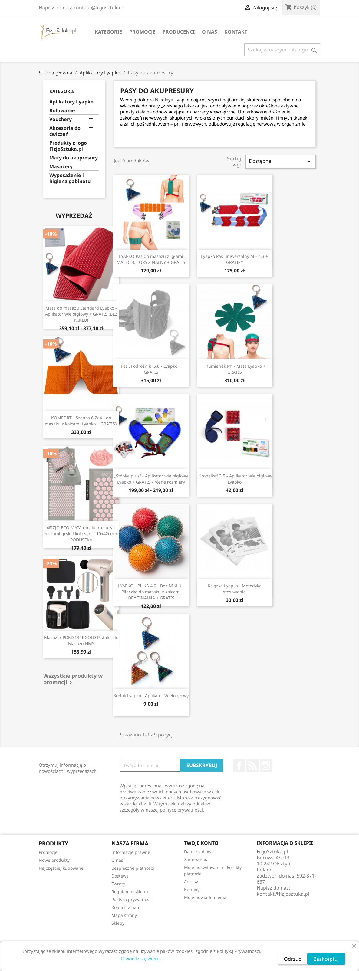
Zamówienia (196, 859)
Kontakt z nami (126, 907)
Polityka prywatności (132, 899)
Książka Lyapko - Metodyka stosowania (235, 589)
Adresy (191, 881)
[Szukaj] (282, 49)
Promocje (142, 31)
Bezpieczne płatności (132, 868)
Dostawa (120, 876)
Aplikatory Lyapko (71, 102)
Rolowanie (62, 110)
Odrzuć (292, 959)
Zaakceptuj (326, 959)
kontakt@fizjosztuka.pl (283, 894)
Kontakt (235, 31)
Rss (252, 765)
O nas (209, 31)
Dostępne (280, 161)
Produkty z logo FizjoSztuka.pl (68, 146)
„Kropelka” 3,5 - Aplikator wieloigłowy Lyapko (234, 479)
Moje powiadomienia (205, 897)
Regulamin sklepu (129, 891)
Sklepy (117, 923)
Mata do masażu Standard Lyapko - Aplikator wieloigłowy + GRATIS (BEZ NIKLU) (81, 314)
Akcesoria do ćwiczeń (65, 131)
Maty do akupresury (73, 158)
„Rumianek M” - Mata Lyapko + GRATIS (234, 369)
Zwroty (118, 884)
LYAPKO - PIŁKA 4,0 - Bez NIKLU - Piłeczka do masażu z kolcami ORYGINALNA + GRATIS (151, 592)
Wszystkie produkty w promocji (73, 679)
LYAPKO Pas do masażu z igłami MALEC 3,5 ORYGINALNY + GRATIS (151, 259)
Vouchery (60, 119)
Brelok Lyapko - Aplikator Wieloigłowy (151, 695)
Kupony (191, 889)
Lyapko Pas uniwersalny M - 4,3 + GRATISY (234, 259)
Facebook (239, 765)
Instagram (266, 765)
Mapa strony (124, 915)
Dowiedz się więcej (140, 958)
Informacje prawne (130, 852)
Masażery (61, 166)
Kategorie (108, 31)
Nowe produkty (54, 860)
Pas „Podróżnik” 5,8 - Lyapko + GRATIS (151, 369)
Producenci (179, 31)
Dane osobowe (199, 852)
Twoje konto (201, 843)
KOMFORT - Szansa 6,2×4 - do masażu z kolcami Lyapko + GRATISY (81, 421)
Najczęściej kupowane (61, 868)
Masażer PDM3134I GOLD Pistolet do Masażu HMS (81, 640)
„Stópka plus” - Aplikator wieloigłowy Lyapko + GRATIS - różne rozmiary (151, 479)
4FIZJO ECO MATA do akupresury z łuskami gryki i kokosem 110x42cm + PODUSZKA (81, 534)
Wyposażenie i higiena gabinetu (70, 178)
